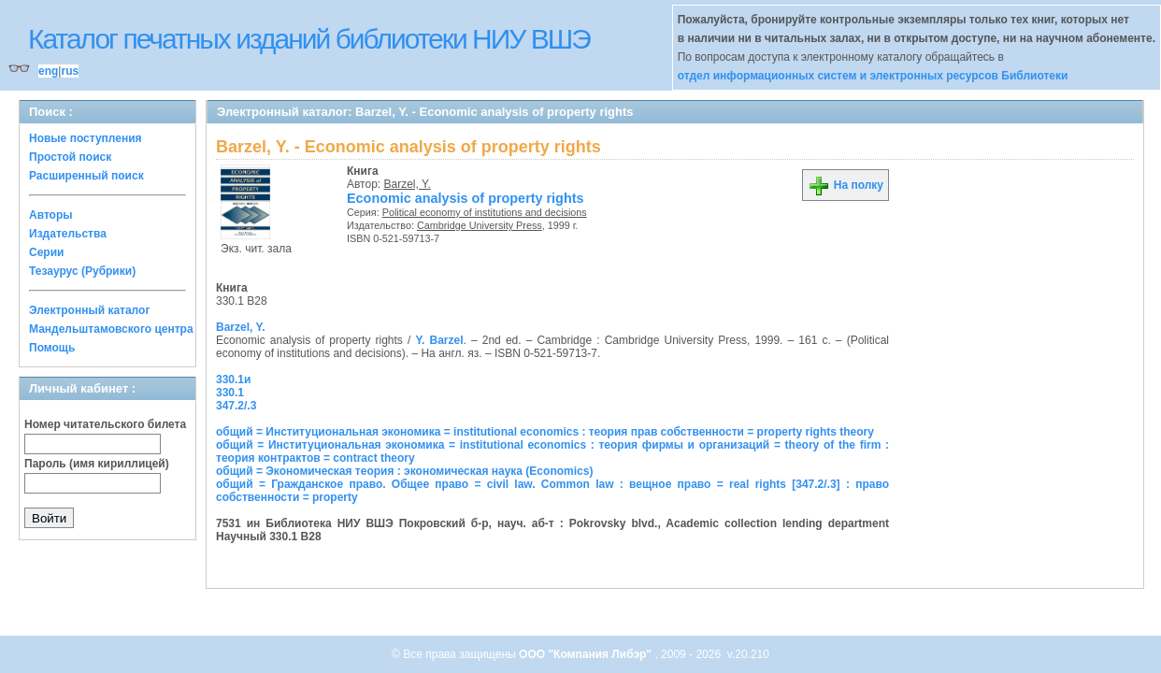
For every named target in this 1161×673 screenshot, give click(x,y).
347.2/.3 (236, 405)
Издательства (68, 233)
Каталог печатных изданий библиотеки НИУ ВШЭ (309, 38)
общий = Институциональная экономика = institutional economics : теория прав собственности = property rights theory (545, 431)
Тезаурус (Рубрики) (82, 271)
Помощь (52, 347)
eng (48, 71)
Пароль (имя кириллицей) (96, 463)
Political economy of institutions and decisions (484, 212)
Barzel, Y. (407, 184)
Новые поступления (85, 138)
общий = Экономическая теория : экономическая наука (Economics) (404, 471)
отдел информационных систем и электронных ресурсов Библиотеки (873, 75)
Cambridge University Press (479, 225)
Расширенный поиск (86, 175)
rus (70, 71)
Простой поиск (70, 157)
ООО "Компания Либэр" (586, 654)
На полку (845, 185)
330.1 (230, 392)
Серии (46, 252)
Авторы (51, 215)
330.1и (233, 379)
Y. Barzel (439, 340)
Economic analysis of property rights (465, 198)
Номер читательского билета (105, 424)
